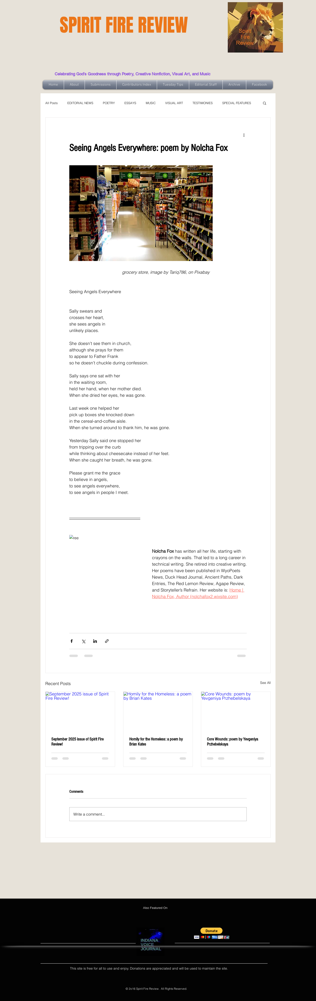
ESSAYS (130, 103)
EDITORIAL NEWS (80, 103)
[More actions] (244, 135)
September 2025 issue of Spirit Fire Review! (77, 742)
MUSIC (151, 103)
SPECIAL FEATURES (236, 103)
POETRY (109, 103)
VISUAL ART (174, 103)
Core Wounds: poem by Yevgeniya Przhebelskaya (232, 742)
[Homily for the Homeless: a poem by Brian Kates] (158, 711)
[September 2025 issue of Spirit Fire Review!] (80, 711)
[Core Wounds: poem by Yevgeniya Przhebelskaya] (235, 711)
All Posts (51, 103)
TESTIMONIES (203, 103)
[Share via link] (107, 641)
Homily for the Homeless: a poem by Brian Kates (156, 742)
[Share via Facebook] (71, 641)
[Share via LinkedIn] (95, 641)
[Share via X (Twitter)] (83, 641)
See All (265, 683)
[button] (264, 103)
